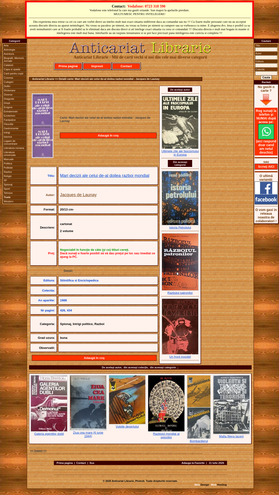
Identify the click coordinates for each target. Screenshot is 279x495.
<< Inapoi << (38, 450)
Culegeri (8, 82)
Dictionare (9, 90)
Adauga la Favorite (193, 463)
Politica (8, 163)
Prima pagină (68, 66)
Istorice (8, 136)
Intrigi (7, 132)
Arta (6, 45)
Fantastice (10, 119)
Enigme (8, 107)
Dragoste (9, 98)
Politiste (8, 167)
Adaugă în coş (108, 135)
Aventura (9, 53)
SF (5, 180)
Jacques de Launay (78, 194)
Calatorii (8, 65)
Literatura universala (9, 153)
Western (8, 201)
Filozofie (8, 124)
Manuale (9, 159)
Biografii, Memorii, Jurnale (14, 59)
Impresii (97, 66)
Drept (7, 103)
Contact (126, 66)
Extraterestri (11, 111)
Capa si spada (12, 69)
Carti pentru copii (13, 73)
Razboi (8, 171)
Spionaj (8, 184)
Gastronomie (11, 128)
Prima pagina (65, 463)
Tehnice (8, 193)
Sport (7, 188)
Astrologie (9, 49)
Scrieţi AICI (266, 166)
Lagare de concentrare (10, 142)
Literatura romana (14, 148)
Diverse (8, 94)
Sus (91, 463)
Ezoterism (9, 115)
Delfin (7, 86)
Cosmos (8, 77)
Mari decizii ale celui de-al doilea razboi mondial (104, 175)
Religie (8, 176)
